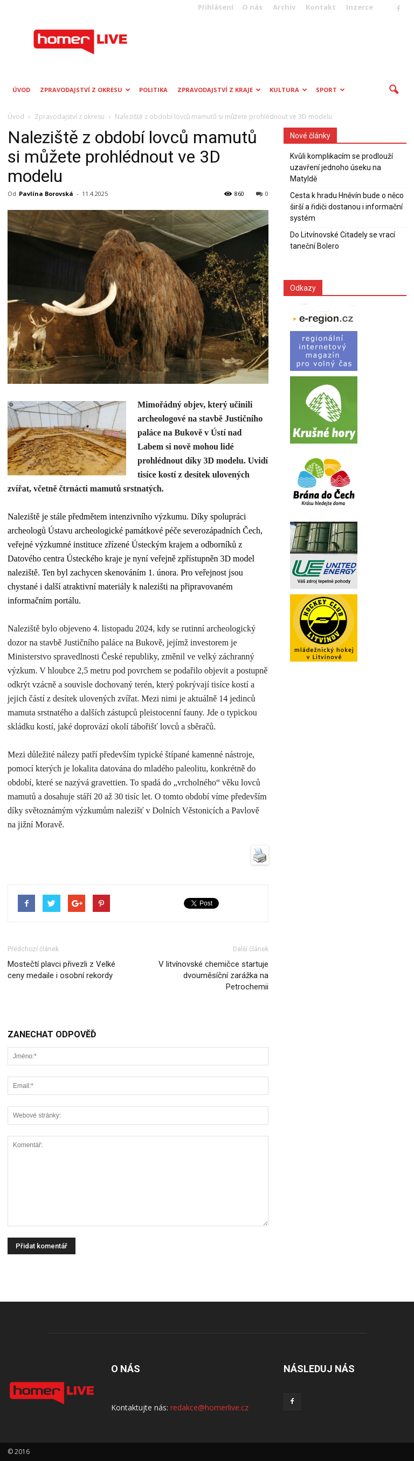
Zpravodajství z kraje (219, 90)
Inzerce (359, 7)
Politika (153, 90)
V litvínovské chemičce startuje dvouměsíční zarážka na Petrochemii (213, 975)
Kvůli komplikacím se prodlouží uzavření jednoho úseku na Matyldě (341, 167)
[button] (393, 90)
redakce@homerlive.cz (209, 1407)
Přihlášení (215, 7)
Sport (330, 90)
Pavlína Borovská (46, 193)
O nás (252, 7)
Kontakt (321, 7)
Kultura (288, 90)
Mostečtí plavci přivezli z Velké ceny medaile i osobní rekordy (61, 969)
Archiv (284, 7)
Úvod (21, 90)
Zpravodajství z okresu (85, 90)
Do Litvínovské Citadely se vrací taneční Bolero (342, 240)
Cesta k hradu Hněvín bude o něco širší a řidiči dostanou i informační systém (347, 206)
